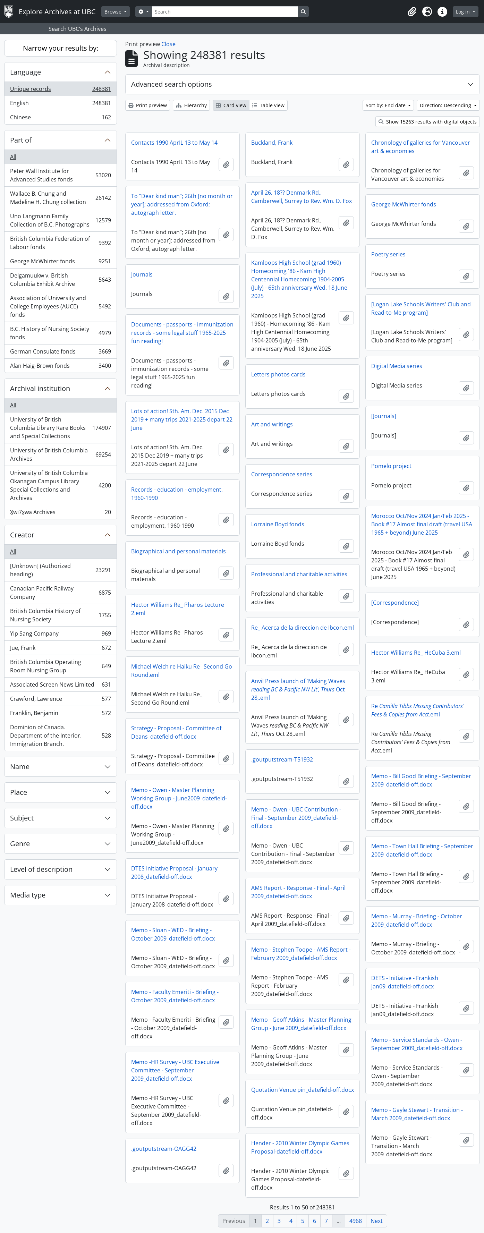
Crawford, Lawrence (60, 700)
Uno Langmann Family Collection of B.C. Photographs (60, 220)
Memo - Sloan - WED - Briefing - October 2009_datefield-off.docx (173, 934)
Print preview (147, 105)
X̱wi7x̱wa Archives (60, 513)
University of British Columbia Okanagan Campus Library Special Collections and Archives (60, 485)
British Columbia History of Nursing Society (60, 615)
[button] (411, 11)
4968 (355, 1221)
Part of (21, 140)
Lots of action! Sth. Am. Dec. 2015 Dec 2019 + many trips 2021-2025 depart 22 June (181, 419)
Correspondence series (281, 474)
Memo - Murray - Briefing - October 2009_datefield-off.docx (416, 920)
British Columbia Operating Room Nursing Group (60, 666)
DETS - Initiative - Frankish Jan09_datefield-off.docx (404, 982)
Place (18, 792)
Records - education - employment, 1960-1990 (177, 494)
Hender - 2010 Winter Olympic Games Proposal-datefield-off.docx (300, 1147)
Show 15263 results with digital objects (428, 121)
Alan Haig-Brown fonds (60, 367)
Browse (113, 11)
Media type (27, 895)
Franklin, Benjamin (60, 714)
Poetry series (388, 254)
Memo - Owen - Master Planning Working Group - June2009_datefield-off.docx (179, 798)
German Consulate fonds (60, 353)
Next (377, 1221)
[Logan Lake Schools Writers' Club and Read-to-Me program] (421, 308)
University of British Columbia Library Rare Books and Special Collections (60, 428)
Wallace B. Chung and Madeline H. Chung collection (60, 198)
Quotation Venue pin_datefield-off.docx (302, 1090)
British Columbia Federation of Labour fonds (60, 243)
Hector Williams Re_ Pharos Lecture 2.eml (177, 609)
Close (168, 44)
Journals (142, 274)
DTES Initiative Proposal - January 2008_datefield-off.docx (174, 873)
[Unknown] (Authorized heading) (60, 570)
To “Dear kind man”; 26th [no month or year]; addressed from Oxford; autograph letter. (182, 204)
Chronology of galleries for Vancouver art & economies (420, 147)
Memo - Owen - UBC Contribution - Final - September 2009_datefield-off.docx (296, 818)
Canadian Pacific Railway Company (60, 593)
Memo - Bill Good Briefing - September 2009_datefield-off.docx (421, 780)
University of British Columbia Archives (60, 454)
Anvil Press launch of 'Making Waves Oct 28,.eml (298, 689)
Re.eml (417, 710)
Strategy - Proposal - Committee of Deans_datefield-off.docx (176, 732)
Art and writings (272, 424)
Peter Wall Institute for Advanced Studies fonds (60, 175)
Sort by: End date (386, 105)
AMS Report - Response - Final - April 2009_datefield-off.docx (298, 892)
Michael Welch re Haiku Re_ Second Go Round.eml (181, 671)
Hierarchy (191, 105)
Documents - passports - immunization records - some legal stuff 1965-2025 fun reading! (182, 333)
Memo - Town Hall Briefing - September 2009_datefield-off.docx (422, 850)
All (13, 157)
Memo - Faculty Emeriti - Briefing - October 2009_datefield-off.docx (175, 996)
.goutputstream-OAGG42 (163, 1149)
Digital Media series (396, 366)
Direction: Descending (446, 105)
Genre (20, 843)
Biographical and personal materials (178, 551)
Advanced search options (171, 84)
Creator (22, 534)
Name (19, 766)
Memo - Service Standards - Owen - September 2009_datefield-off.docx (416, 1044)
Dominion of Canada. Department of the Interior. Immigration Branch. (60, 735)
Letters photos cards (278, 374)
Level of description (41, 869)
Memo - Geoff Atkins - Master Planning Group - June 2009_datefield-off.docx (301, 1024)
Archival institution (40, 388)
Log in (463, 11)
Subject (22, 818)
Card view (231, 105)
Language (25, 72)
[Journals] (383, 416)
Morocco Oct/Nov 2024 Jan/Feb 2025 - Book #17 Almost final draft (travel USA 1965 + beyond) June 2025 (421, 524)
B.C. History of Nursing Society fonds (60, 333)
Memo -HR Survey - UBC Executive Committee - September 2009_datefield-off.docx (175, 1070)
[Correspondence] (395, 602)
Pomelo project (391, 466)
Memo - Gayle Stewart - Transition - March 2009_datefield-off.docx (417, 1114)
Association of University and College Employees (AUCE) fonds (60, 306)
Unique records (60, 90)
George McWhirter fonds (60, 263)
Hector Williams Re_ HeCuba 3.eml (416, 652)
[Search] (225, 11)
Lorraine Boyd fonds (277, 524)
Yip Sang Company (60, 635)
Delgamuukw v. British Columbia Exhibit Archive (60, 280)
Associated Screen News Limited (60, 686)
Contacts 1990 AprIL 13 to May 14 (174, 142)
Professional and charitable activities (299, 574)
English (60, 104)
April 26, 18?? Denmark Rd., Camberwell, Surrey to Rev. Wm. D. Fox (301, 197)
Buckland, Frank (271, 142)
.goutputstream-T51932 (282, 759)
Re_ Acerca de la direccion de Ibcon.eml (302, 627)
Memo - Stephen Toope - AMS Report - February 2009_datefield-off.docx (301, 954)
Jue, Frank (60, 649)
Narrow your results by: (60, 48)
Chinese (60, 118)
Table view (268, 105)
